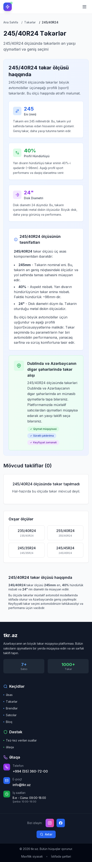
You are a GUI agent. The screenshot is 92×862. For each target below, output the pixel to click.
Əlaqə (8, 747)
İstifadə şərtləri (61, 856)
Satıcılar (10, 715)
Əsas (8, 695)
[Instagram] (50, 823)
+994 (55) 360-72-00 (30, 771)
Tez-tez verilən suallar (20, 740)
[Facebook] (61, 823)
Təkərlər (10, 701)
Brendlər (10, 708)
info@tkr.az (22, 785)
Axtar (46, 834)
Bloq (7, 722)
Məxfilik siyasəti (32, 856)
